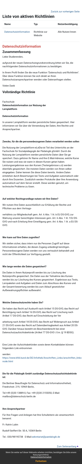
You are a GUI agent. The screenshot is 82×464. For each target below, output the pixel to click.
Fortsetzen (41, 461)
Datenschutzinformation (41, 457)
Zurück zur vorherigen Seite (65, 11)
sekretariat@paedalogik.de (46, 436)
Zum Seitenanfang (67, 446)
